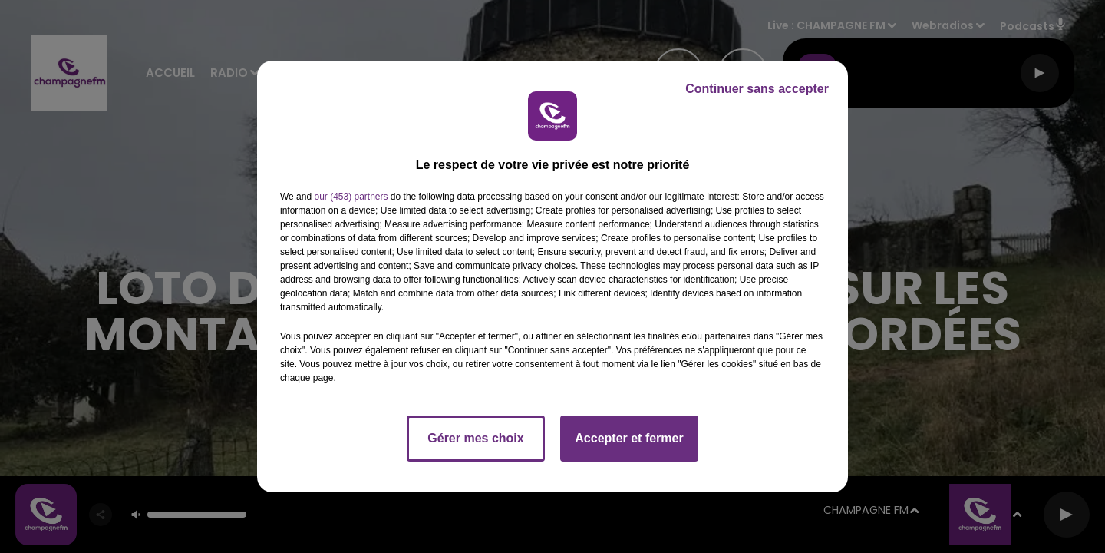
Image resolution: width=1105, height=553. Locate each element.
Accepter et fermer (629, 438)
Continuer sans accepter (757, 88)
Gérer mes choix (475, 438)
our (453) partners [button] (351, 196)
